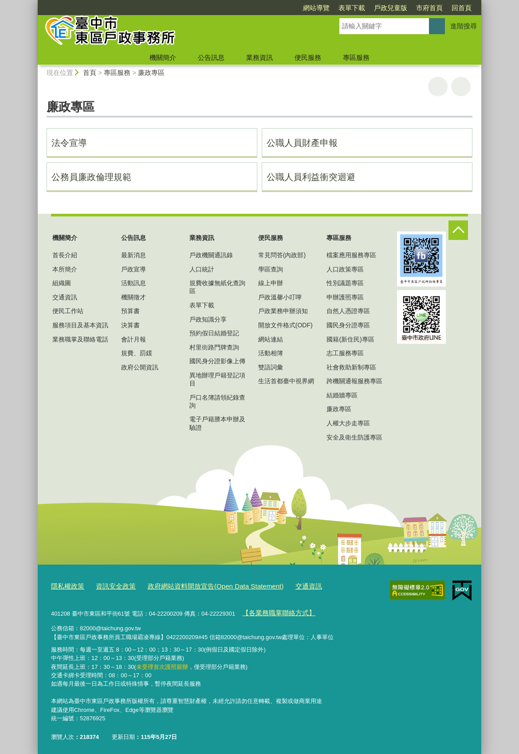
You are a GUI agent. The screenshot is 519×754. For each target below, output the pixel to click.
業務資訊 (259, 57)
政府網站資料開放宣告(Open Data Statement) (196, 584)
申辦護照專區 (345, 297)
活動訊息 (133, 283)
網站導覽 (316, 8)
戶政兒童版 (390, 8)
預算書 (130, 310)
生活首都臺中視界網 (286, 381)
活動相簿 (270, 353)
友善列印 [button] (438, 86)
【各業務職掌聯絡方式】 (273, 609)
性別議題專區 (345, 283)
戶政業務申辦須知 (283, 310)
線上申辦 (270, 283)
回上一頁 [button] (461, 86)
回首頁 (462, 8)
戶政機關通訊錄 (211, 255)
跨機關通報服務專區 (354, 381)
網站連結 (270, 339)
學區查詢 (270, 269)
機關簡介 (162, 57)
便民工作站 (67, 310)
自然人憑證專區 (348, 310)
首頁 (89, 72)
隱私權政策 (65, 584)
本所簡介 (64, 269)
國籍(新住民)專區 (350, 339)
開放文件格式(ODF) (285, 325)
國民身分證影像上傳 (217, 361)
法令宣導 (69, 143)
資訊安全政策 (108, 584)
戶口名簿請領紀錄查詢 (217, 401)
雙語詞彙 (270, 367)
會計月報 (133, 339)
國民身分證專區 (348, 325)
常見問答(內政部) (282, 255)
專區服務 (356, 57)
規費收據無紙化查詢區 (217, 287)
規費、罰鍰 (136, 353)
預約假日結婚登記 (214, 333)
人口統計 (201, 269)
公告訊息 (211, 57)
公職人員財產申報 (302, 143)
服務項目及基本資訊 (80, 325)
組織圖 (61, 283)
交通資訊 (64, 297)
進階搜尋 (463, 26)
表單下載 (351, 8)
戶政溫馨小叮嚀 (280, 297)
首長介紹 (64, 255)
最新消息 (133, 255)
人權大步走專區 (348, 423)
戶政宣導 (133, 269)
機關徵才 (133, 297)
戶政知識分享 (208, 319)
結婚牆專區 (342, 395)
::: (34, 4)
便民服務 (308, 57)
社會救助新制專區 (351, 367)
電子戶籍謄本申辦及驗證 (217, 423)
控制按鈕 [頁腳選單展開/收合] (458, 230)
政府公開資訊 (139, 367)
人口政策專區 (345, 269)
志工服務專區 (345, 353)
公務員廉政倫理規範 (91, 177)
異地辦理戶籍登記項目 (217, 379)
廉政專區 (151, 72)
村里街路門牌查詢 (214, 347)
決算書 (130, 325)
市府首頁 (429, 8)
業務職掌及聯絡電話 (80, 339)
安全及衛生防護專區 (354, 437)
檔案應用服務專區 (351, 255)
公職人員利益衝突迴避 (311, 177)
